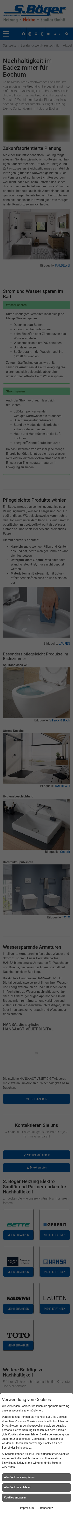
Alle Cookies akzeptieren (19, 1477)
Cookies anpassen (15, 1497)
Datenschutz (45, 1507)
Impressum (27, 1507)
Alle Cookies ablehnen (17, 1487)
